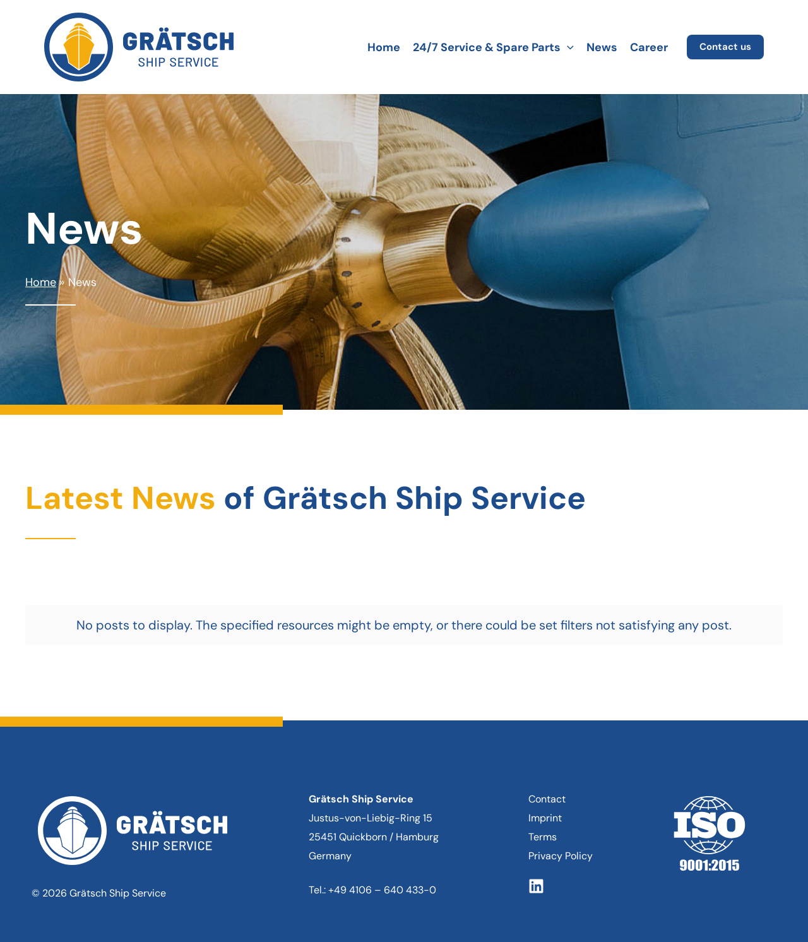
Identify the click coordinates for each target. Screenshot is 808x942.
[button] (567, 47)
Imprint (545, 804)
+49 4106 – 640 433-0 (382, 876)
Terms (542, 823)
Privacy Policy (560, 842)
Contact (547, 785)
